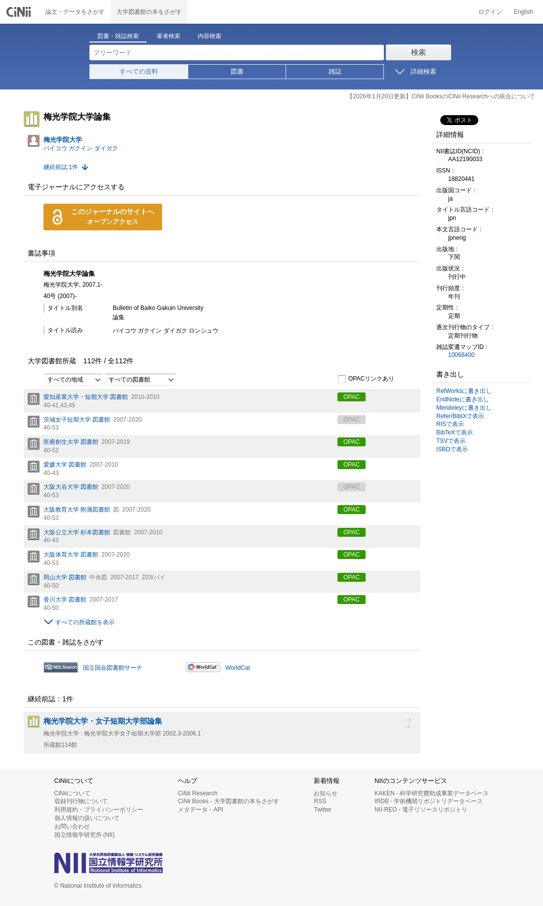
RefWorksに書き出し (464, 391)
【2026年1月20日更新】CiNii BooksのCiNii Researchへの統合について (441, 96)
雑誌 (335, 71)
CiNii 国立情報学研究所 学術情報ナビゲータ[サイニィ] (20, 12)
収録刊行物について (81, 801)
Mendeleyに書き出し (464, 407)
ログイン (490, 11)
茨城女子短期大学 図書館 (76, 419)
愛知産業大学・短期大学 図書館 (85, 396)
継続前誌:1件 (60, 167)
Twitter (322, 809)
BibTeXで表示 (454, 432)
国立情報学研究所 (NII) (84, 834)
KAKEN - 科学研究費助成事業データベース (432, 793)
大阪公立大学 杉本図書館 (76, 532)
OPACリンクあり (365, 379)
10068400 (461, 354)
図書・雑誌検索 (118, 36)
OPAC (351, 396)
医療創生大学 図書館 (70, 441)
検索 (418, 52)
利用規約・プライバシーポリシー (98, 809)
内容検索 (209, 36)
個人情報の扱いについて (87, 818)
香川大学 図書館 (64, 599)
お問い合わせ (72, 826)
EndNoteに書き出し (462, 399)
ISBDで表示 (452, 449)
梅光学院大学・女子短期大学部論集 (102, 721)
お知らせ (325, 793)
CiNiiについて (72, 793)
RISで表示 (450, 424)
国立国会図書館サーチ (112, 667)
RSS (320, 801)
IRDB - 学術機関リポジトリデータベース (429, 801)
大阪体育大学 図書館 (70, 554)
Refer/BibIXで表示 (460, 416)
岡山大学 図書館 (64, 577)
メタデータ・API (200, 809)
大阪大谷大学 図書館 (70, 486)
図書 (237, 71)
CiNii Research (197, 793)
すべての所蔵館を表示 (85, 622)
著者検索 (168, 36)
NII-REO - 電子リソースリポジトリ (421, 809)
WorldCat (237, 667)
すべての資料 (139, 71)
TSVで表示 (450, 440)
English (523, 11)
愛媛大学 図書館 (64, 464)
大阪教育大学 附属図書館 (76, 509)
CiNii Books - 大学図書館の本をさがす (228, 801)
